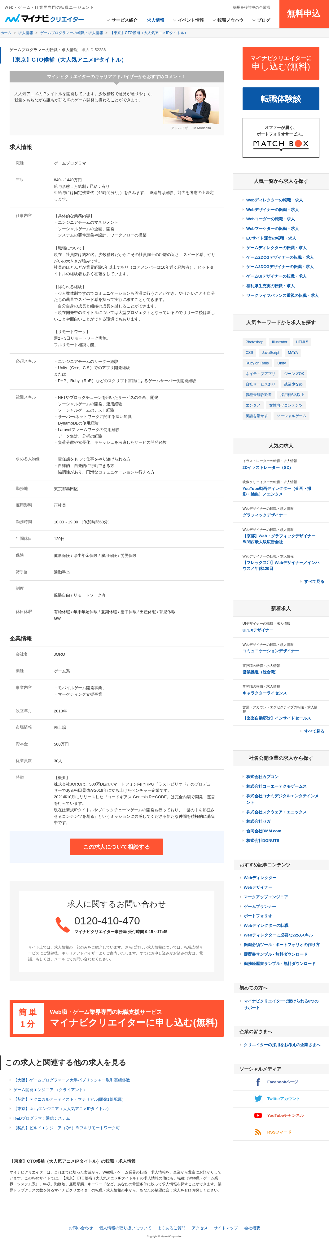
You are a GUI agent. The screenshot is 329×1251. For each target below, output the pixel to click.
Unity (281, 363)
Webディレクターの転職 (266, 925)
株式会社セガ (258, 821)
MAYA (293, 352)
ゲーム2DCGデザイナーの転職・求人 (280, 257)
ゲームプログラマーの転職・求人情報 (43, 49)
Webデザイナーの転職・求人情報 (268, 508)
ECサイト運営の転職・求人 (271, 238)
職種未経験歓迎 (259, 395)
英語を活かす (257, 416)
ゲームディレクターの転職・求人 (276, 247)
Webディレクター (260, 877)
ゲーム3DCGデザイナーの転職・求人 (280, 266)
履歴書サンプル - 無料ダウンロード (276, 954)
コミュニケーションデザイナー (271, 651)
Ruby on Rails (257, 363)
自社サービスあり (260, 384)
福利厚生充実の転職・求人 (270, 286)
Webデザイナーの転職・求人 (272, 209)
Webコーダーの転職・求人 (270, 219)
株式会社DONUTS (262, 840)
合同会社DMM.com (263, 831)
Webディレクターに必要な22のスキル (278, 935)
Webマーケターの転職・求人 (272, 228)
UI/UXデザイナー (258, 630)
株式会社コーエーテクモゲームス (276, 786)
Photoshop (254, 342)
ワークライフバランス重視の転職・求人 (282, 295)
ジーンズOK (294, 374)
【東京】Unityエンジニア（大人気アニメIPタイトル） (62, 1108)
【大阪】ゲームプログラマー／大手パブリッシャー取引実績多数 (71, 1080)
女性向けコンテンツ (286, 405)
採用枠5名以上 (292, 395)
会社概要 (252, 1228)
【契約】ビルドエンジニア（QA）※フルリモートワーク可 (66, 1127)
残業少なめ (293, 384)
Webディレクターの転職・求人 (274, 200)
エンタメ (253, 405)
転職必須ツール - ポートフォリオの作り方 (282, 944)
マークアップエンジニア (266, 897)
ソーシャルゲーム (291, 416)
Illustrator (279, 342)
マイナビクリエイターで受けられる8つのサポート (281, 1004)
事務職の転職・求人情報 (261, 665)
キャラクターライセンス (265, 693)
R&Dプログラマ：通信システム (41, 1118)
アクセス (200, 1228)
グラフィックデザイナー (265, 515)
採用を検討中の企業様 (251, 7)
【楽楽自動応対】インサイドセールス (277, 718)
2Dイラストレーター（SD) (267, 467)
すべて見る (314, 581)
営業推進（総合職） (261, 672)
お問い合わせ (81, 1228)
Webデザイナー (258, 887)
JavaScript (270, 352)
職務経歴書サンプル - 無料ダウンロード (280, 963)
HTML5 (302, 342)
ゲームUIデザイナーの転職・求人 (276, 276)
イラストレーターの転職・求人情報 (270, 461)
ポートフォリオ (258, 916)
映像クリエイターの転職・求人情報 (270, 482)
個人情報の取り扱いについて (125, 1228)
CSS (249, 352)
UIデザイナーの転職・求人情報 (266, 623)
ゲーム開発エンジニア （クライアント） (50, 1089)
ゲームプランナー (260, 906)
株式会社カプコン (262, 776)
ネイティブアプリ (260, 374)
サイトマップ (226, 1228)
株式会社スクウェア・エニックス (276, 812)
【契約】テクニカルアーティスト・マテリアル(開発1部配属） (69, 1099)
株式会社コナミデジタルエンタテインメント (282, 799)
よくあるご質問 (171, 1228)
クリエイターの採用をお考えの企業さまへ (282, 1044)
